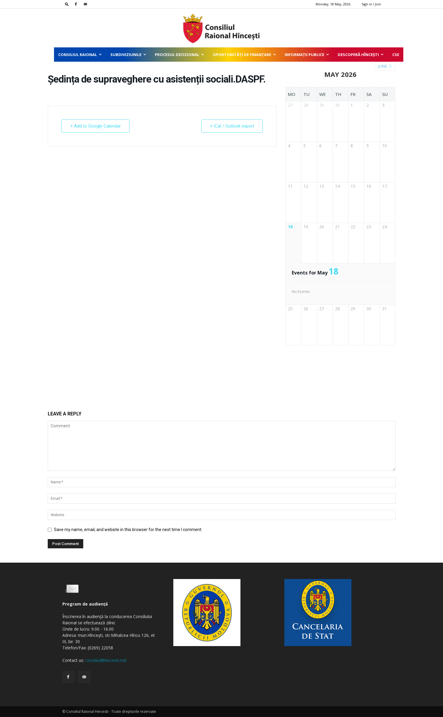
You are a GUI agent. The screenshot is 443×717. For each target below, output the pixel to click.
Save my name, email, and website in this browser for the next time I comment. (128, 529)
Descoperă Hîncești (361, 54)
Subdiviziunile (128, 54)
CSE (395, 54)
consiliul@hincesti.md (105, 660)
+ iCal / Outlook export (232, 126)
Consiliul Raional (80, 54)
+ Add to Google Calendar (95, 126)
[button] (66, 4)
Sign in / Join (371, 4)
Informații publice (307, 54)
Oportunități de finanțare (244, 54)
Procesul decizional (179, 54)
